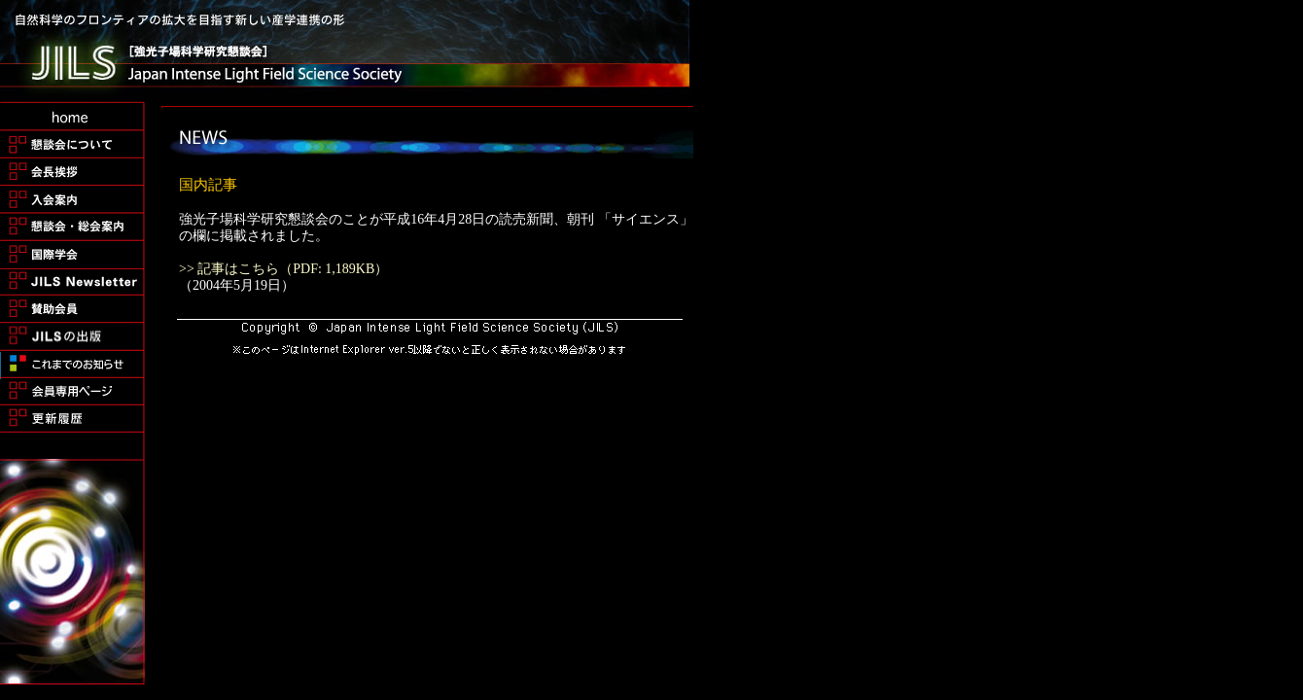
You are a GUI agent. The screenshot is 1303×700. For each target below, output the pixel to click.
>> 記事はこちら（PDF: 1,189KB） (283, 269)
